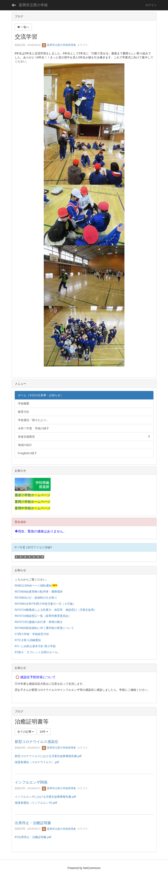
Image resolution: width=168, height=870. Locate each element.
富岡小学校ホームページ (32, 501)
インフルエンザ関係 (31, 782)
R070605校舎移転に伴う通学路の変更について (45, 628)
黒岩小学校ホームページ (32, 495)
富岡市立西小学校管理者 (59, 44)
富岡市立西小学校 (33, 5)
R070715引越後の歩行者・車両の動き (39, 622)
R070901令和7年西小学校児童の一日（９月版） (45, 603)
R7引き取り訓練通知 (28, 640)
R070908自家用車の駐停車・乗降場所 (39, 591)
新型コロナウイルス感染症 (36, 742)
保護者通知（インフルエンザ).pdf (36, 802)
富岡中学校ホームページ (32, 508)
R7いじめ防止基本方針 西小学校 (35, 646)
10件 (44, 731)
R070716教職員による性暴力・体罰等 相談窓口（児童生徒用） (56, 609)
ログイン (151, 5)
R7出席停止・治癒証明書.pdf (33, 837)
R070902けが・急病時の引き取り (36, 597)
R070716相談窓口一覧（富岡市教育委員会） (43, 615)
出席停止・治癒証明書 (33, 823)
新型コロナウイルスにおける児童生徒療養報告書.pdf (48, 756)
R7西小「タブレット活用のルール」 (38, 652)
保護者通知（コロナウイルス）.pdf (37, 762)
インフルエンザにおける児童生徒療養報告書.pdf (45, 796)
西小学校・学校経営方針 (33, 634)
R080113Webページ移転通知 (33, 585)
